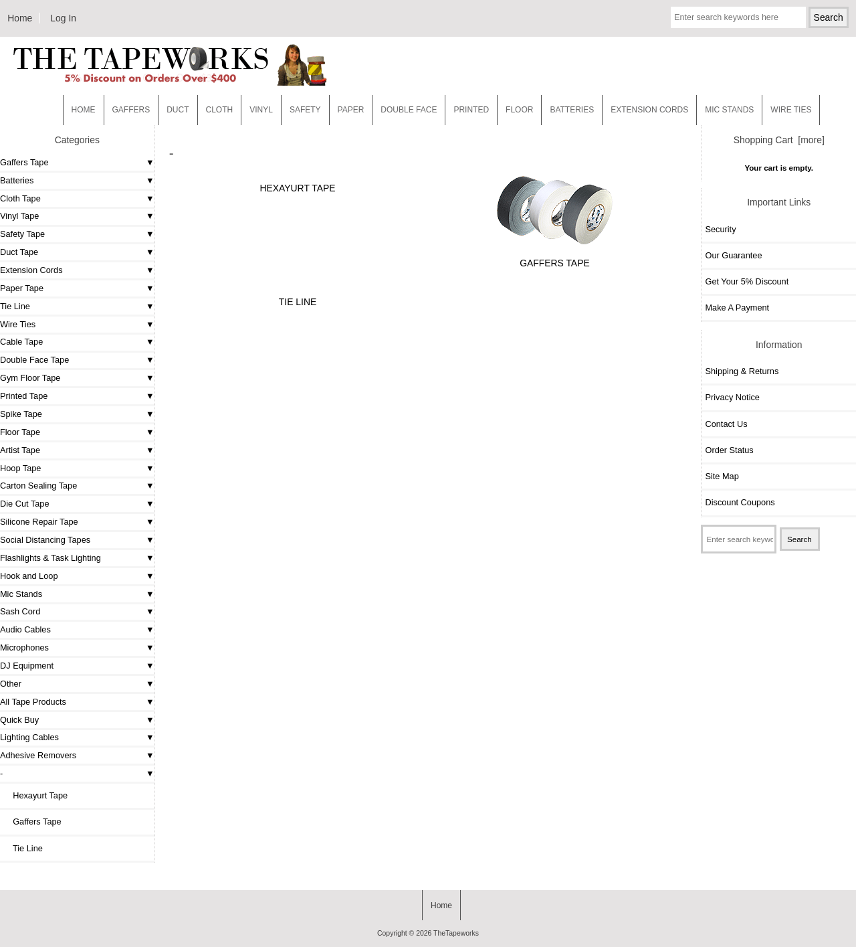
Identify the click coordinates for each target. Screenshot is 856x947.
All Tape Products (33, 702)
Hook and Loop (29, 576)
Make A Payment (737, 308)
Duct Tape (19, 252)
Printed (471, 109)
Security (720, 229)
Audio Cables (25, 629)
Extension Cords (31, 270)
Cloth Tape (20, 198)
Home (19, 18)
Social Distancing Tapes (45, 540)
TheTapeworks (456, 933)
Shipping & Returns (741, 371)
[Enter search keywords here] (738, 17)
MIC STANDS (729, 109)
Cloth (219, 109)
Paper (351, 109)
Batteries (572, 109)
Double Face (409, 109)
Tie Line (15, 306)
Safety (305, 109)
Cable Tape (21, 342)
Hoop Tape (20, 468)
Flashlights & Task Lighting (50, 558)
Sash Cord (20, 611)
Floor (519, 109)
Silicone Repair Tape (39, 522)
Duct (178, 109)
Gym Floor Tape (30, 378)
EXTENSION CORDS (649, 109)
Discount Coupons (739, 502)
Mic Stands (21, 594)
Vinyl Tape (19, 216)
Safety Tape (22, 234)
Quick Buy (19, 720)
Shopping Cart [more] (779, 140)
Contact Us (726, 424)
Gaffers (131, 109)
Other (10, 684)
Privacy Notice (732, 397)
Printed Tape (23, 396)
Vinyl (261, 109)
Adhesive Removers (38, 755)
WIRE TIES (790, 109)
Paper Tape (21, 288)
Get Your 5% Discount (746, 281)
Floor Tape (20, 432)
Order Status (729, 450)
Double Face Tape (34, 360)
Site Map (721, 476)
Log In (63, 18)
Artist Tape (20, 450)
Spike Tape (21, 414)
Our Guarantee (733, 255)
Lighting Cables (29, 737)
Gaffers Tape (24, 162)
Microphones (24, 647)
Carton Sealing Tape (38, 486)
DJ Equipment (27, 666)
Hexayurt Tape (35, 795)
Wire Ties (17, 324)
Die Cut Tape (24, 504)
